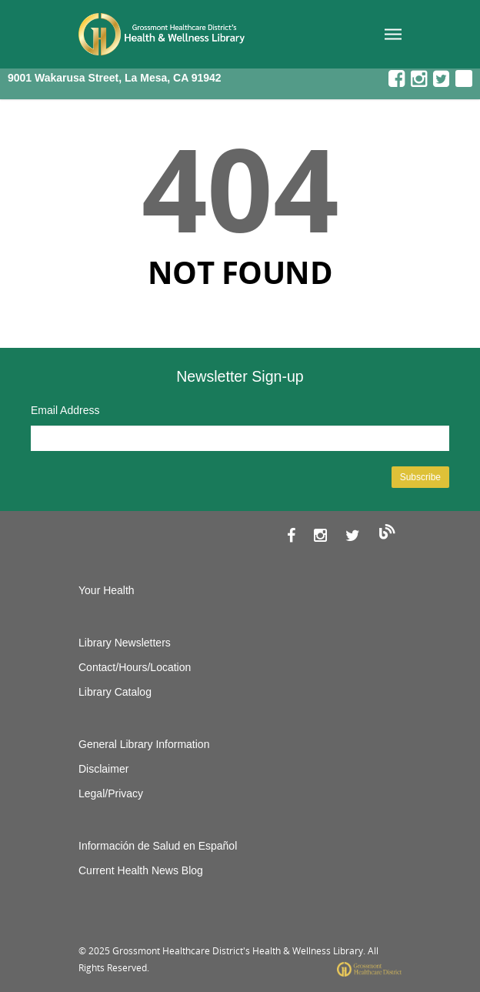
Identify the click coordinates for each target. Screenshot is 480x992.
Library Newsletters (124, 642)
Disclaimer (103, 769)
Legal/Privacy (110, 793)
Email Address (65, 410)
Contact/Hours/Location (134, 667)
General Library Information (143, 744)
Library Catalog (115, 692)
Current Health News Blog (140, 870)
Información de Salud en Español (157, 846)
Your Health (106, 590)
